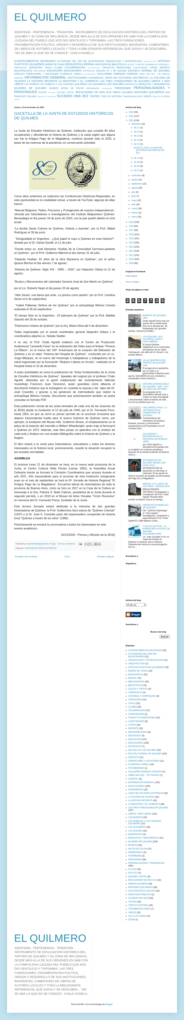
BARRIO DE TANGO (55, 64)
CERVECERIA (36, 67)
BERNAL (89, 64)
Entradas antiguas (105, 556)
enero (134, 217)
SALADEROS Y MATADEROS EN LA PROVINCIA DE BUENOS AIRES (155, 438)
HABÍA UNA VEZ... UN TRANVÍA (154, 74)
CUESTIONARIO (140, 68)
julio (133, 192)
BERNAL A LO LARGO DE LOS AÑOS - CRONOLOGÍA (156, 485)
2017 (131, 230)
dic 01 (137, 170)
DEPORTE (165, 67)
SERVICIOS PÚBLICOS (46, 96)
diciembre (136, 124)
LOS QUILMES (115, 84)
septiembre (137, 184)
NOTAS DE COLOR (72, 88)
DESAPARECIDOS (23, 71)
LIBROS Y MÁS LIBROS (140, 814)
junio (134, 196)
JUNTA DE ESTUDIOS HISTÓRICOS (126, 77)
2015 (131, 238)
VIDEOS (147, 96)
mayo (134, 200)
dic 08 (137, 162)
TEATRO (95, 96)
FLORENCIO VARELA (71, 74)
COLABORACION (75, 67)
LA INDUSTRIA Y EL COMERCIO (79, 81)
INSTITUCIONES (77, 77)
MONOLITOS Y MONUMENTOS (154, 84)
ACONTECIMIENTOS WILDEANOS (35, 61)
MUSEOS (53, 88)
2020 (131, 120)
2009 (131, 263)
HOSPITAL (19, 78)
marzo (134, 208)
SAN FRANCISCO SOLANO (141, 891)
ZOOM (16, 99)
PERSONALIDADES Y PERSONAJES (146, 863)
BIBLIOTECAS (119, 64)
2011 (131, 255)
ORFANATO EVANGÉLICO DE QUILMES (155, 506)
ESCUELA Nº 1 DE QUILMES (111, 71)
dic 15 (137, 144)
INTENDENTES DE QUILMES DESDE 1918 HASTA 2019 (154, 463)
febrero (135, 212)
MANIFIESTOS (131, 84)
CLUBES (58, 67)
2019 (131, 222)
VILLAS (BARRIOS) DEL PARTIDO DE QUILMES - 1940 (155, 363)
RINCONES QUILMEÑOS (149, 92)
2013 (131, 247)
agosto (134, 188)
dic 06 (137, 166)
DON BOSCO (40, 71)
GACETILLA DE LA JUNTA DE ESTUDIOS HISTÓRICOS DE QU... (148, 150)
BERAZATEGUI (74, 64)
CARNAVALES (151, 64)
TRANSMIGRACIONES (133, 96)
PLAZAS (43, 92)
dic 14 (137, 158)
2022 (131, 112)
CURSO (153, 67)
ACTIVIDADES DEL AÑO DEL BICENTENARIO (80, 61)
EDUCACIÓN (54, 70)
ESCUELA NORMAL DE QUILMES (149, 70)
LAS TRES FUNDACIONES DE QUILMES (125, 81)
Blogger (109, 1004)
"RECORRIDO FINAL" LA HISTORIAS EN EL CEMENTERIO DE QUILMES (155, 411)
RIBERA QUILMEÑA (123, 92)
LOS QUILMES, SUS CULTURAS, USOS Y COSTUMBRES (153, 339)
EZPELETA (19, 74)
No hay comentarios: (67, 544)
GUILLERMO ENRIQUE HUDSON (117, 73)
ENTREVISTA (89, 71)
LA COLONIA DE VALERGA (141, 797)
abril (133, 204)
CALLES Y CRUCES (135, 64)
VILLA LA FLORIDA (161, 96)
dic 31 (137, 127)
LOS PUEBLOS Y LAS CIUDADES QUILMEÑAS (63, 84)
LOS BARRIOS (31, 84)
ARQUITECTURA (150, 61)
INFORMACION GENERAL (45, 77)
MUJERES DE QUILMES (30, 88)
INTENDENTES (96, 78)
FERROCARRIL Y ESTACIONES (42, 74)
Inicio (67, 556)
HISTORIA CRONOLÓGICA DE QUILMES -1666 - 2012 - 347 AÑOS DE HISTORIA (156, 386)
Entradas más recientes (26, 556)
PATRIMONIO (107, 88)
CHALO (48, 67)
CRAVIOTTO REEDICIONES (116, 67)
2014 (131, 242)
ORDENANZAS (92, 88)
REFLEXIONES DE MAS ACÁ (93, 92)
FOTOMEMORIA (89, 74)
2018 (131, 226)
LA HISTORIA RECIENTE (42, 81)
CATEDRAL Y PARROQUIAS (142, 696)
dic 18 (137, 140)
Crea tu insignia (132, 282)
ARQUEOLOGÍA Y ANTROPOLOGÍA (124, 61)
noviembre (136, 175)
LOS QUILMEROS (97, 84)
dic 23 (137, 136)
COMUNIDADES (93, 68)
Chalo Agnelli (131, 276)
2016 (131, 234)
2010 (131, 259)
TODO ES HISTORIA (111, 96)
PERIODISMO (123, 88)
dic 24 (137, 131)
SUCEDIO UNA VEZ (72, 96)
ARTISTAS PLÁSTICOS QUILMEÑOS (146, 667)
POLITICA (52, 92)
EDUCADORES (73, 70)
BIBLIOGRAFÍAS (103, 64)
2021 (131, 116)
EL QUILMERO (50, 17)
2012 (131, 251)
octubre (135, 179)
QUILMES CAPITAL (65, 92)
